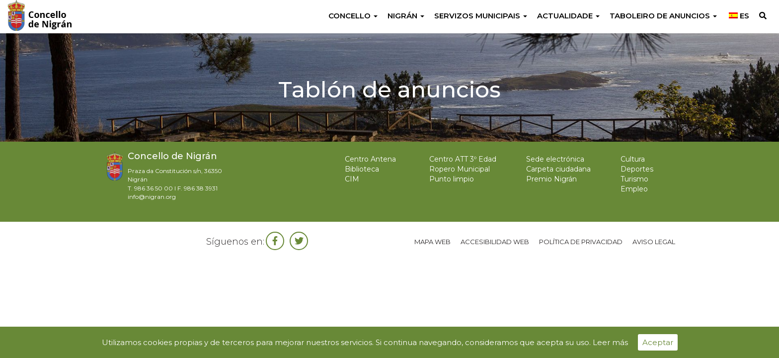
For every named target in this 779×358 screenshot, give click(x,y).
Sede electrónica (555, 159)
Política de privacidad (581, 242)
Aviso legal (653, 242)
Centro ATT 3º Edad (462, 159)
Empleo (634, 188)
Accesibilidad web (495, 242)
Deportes (637, 169)
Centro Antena (370, 159)
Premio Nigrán (551, 179)
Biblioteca (362, 169)
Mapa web (432, 242)
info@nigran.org (152, 196)
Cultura (633, 159)
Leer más (610, 342)
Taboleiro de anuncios (663, 15)
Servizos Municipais (480, 15)
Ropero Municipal (459, 169)
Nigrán (406, 15)
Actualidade (568, 15)
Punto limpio (451, 179)
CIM (352, 179)
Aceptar (657, 342)
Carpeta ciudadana (558, 169)
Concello (353, 15)
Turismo (634, 179)
